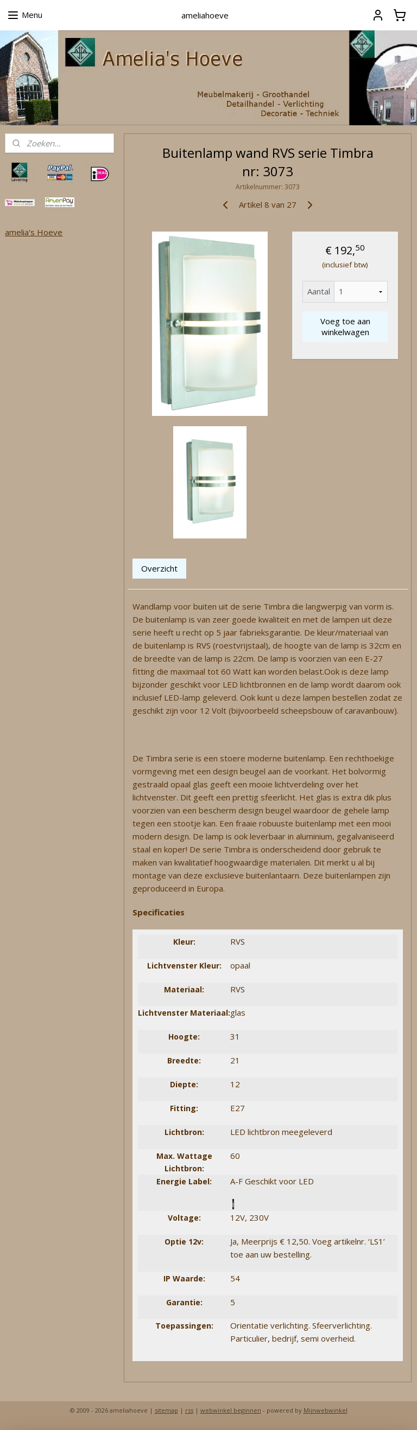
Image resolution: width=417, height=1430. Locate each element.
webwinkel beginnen (230, 1410)
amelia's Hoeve (33, 232)
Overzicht (160, 568)
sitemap (166, 1410)
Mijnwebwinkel (326, 1410)
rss (189, 1410)
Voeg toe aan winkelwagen (345, 326)
